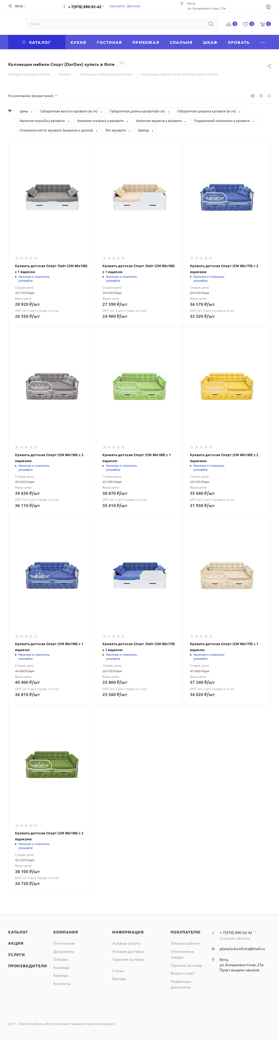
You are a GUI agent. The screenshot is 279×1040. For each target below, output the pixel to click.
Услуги (16, 954)
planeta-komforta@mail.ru (242, 948)
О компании (64, 943)
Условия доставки (128, 951)
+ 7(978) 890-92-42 (84, 6)
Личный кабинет (185, 943)
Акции (16, 943)
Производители (27, 965)
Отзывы (60, 959)
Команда (61, 967)
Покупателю (186, 931)
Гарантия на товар (128, 959)
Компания (65, 931)
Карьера (60, 975)
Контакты (62, 983)
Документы (63, 951)
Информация (128, 931)
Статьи (118, 970)
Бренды (119, 978)
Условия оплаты (126, 943)
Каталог (18, 931)
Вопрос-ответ (183, 973)
